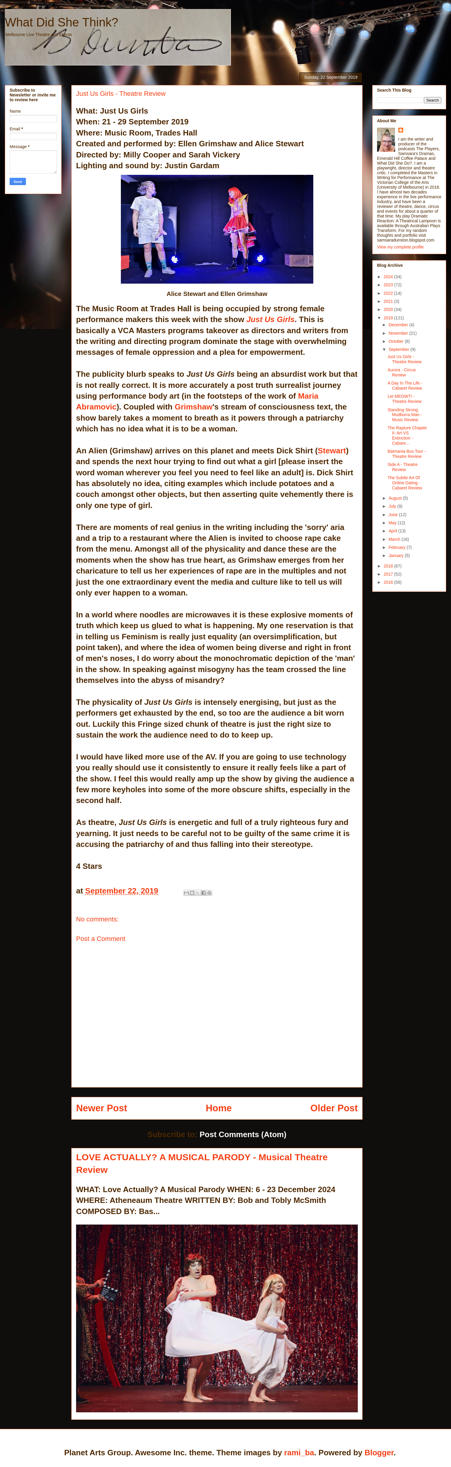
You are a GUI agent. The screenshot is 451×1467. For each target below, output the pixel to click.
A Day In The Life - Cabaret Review (405, 386)
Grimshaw (194, 406)
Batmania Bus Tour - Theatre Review (407, 454)
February (397, 547)
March (394, 539)
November (398, 333)
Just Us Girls (269, 319)
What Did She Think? (61, 22)
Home (219, 1108)
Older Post (334, 1108)
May (392, 522)
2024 (389, 276)
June (393, 514)
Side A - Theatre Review (403, 467)
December (398, 324)
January (396, 555)
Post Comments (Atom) (243, 1134)
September (399, 349)
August (395, 498)
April (393, 530)
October (396, 341)
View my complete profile (400, 247)
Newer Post (101, 1108)
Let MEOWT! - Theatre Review (405, 399)
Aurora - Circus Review (402, 372)
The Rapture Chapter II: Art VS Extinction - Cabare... (407, 435)
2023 (389, 284)
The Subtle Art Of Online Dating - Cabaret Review (405, 482)
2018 (389, 566)
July (392, 506)
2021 (389, 301)
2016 (389, 582)
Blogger (379, 1452)
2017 (389, 574)
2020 (389, 309)
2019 (389, 317)
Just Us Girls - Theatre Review (405, 359)
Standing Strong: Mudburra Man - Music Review (405, 414)
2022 (389, 293)
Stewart (332, 450)
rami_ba (299, 1452)
